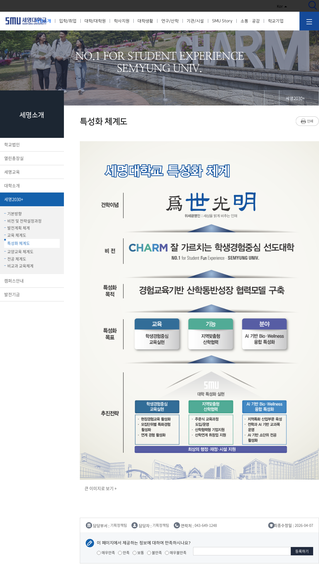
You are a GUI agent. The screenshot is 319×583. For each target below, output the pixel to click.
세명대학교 (26, 21)
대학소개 (31, 186)
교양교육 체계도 (18, 251)
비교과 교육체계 (18, 265)
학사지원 (121, 21)
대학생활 (145, 21)
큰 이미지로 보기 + (101, 488)
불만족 (154, 552)
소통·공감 (250, 21)
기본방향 (13, 213)
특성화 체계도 (17, 242)
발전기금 (31, 294)
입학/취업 (67, 21)
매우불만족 (175, 552)
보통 (138, 552)
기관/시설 (195, 21)
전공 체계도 (15, 258)
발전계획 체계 (17, 228)
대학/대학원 (95, 21)
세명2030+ (31, 199)
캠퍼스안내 (31, 281)
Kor (282, 6)
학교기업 (276, 21)
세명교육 (31, 172)
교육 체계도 (15, 235)
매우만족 (106, 552)
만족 (123, 552)
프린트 (307, 121)
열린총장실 (31, 158)
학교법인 (31, 144)
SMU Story (222, 21)
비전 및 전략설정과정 (23, 221)
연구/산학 (170, 21)
